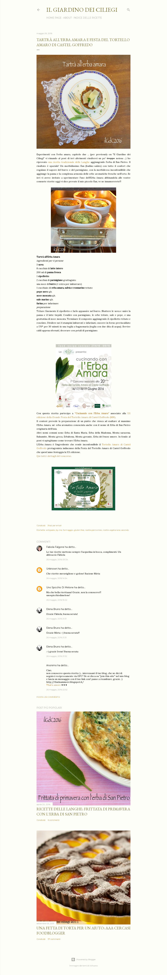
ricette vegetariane (111, 530)
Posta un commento (48, 697)
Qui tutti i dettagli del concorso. (54, 456)
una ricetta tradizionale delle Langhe (68, 162)
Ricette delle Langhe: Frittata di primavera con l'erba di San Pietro (83, 811)
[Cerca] (128, 9)
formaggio (68, 530)
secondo (125, 530)
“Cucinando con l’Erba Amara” (92, 413)
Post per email (54, 525)
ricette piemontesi (93, 530)
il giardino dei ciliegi (81, 10)
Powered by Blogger (83, 959)
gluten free (79, 530)
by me (59, 530)
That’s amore (53, 684)
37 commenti (54, 939)
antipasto (50, 530)
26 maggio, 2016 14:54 (56, 578)
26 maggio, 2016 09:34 (57, 559)
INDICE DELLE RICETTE (88, 17)
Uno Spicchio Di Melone (60, 587)
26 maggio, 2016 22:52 (56, 689)
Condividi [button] (41, 525)
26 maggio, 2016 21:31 (56, 618)
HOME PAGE (53, 17)
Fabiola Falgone (55, 547)
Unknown (51, 568)
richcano (94, 965)
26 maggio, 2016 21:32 (56, 656)
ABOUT (67, 17)
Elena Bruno (53, 609)
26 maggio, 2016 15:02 (56, 600)
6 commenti (53, 820)
